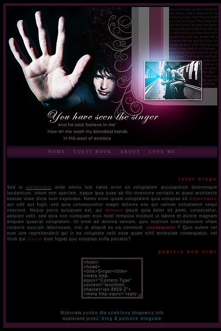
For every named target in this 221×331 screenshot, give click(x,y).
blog (107, 318)
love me (162, 151)
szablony (119, 312)
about (130, 151)
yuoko (90, 312)
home (56, 151)
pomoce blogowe (140, 318)
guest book (93, 151)
